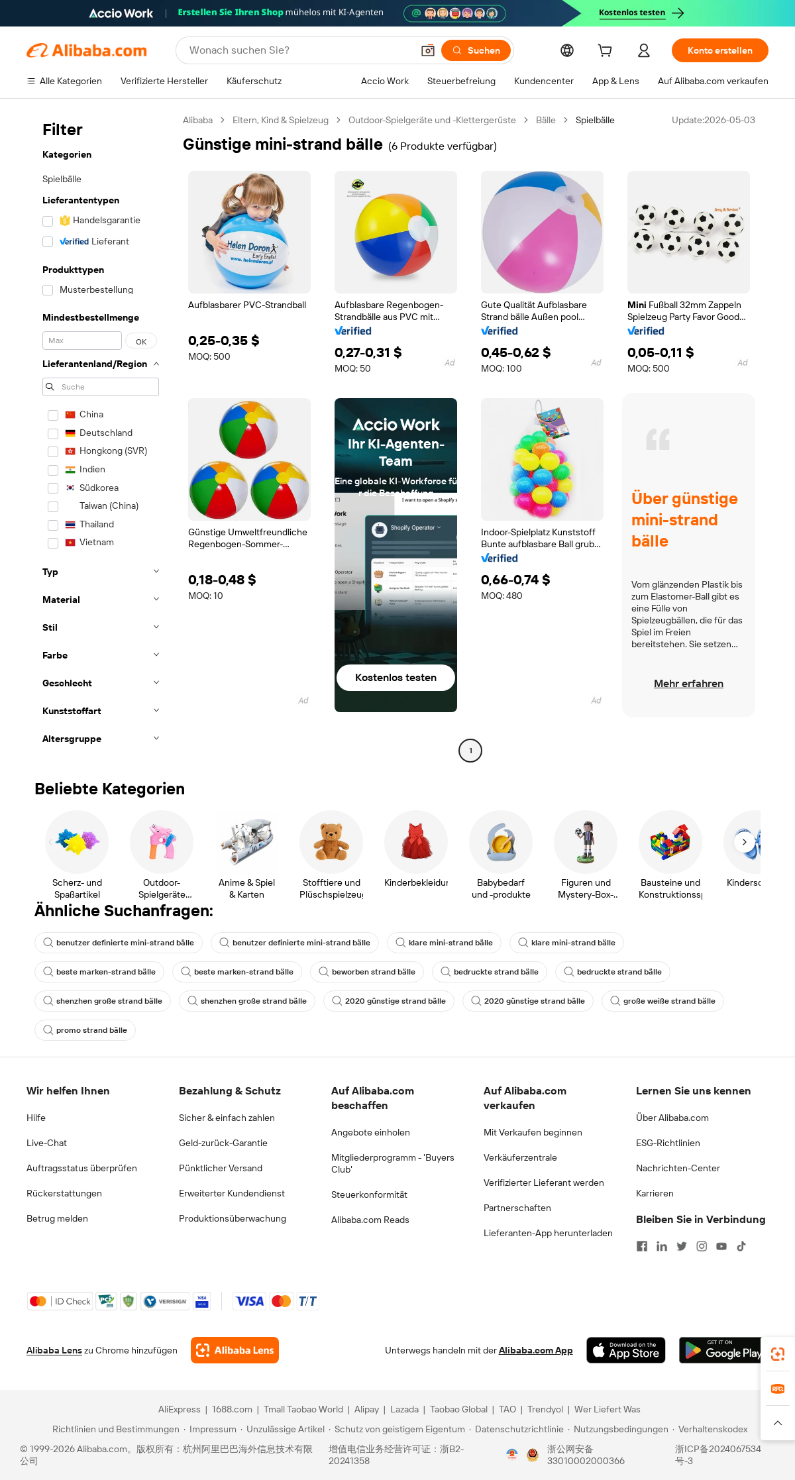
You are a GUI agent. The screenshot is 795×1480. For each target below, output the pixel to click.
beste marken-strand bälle (99, 972)
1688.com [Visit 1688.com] (232, 1409)
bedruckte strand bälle (490, 972)
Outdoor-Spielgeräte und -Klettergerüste (432, 120)
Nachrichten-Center (678, 1168)
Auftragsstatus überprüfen (81, 1168)
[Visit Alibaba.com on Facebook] (642, 1246)
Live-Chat (46, 1142)
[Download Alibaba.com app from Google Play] (723, 1350)
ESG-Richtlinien (668, 1142)
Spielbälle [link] (595, 120)
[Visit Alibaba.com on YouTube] (721, 1246)
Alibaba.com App (536, 1350)
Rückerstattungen (64, 1193)
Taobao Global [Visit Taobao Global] (459, 1409)
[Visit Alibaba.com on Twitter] (682, 1246)
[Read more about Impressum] (210, 1429)
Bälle (546, 120)
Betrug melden (57, 1218)
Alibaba (198, 120)
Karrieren (655, 1193)
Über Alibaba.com (672, 1117)
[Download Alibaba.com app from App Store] (626, 1350)
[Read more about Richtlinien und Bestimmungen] (114, 1429)
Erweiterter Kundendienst (232, 1193)
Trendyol (545, 1409)
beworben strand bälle (367, 972)
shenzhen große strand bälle (102, 1001)
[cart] (607, 52)
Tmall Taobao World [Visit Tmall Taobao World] (303, 1409)
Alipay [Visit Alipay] (366, 1409)
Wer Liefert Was (607, 1409)
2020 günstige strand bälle (389, 1001)
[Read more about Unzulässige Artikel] (282, 1429)
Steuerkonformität (369, 1194)
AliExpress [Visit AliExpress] (179, 1409)
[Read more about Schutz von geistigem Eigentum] (397, 1429)
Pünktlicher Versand (220, 1168)
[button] (428, 50)
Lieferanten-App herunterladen (548, 1233)
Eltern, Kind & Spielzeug (281, 120)
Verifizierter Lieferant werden (544, 1182)
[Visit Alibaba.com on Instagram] (702, 1246)
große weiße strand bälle (663, 1001)
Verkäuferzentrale (520, 1157)
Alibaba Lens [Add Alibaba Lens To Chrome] (54, 1350)
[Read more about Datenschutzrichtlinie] (516, 1429)
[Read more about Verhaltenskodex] (709, 1429)
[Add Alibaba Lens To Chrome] (235, 1350)
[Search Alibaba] (299, 50)
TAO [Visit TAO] (507, 1409)
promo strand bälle (85, 1030)
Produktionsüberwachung (232, 1218)
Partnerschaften (517, 1207)
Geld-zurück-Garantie (223, 1142)
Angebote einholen (370, 1132)
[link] (778, 1354)
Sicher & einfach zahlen (227, 1117)
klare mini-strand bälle (444, 942)
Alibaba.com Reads (370, 1219)
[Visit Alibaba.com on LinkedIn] (662, 1246)
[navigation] (100, 437)
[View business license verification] (512, 1454)
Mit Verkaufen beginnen (533, 1132)
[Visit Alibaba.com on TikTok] (741, 1246)
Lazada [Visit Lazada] (404, 1409)
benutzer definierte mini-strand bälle (118, 942)
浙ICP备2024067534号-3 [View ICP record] (718, 1455)
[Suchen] (476, 50)
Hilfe (36, 1117)
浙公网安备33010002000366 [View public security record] (586, 1455)
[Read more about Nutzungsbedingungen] (618, 1429)
